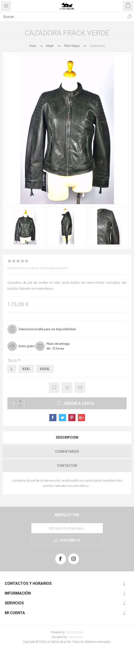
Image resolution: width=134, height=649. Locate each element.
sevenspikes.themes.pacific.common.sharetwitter (62, 417)
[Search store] (62, 16)
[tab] (67, 437)
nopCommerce (74, 632)
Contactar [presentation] (67, 466)
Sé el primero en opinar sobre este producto (37, 268)
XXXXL (45, 369)
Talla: (12, 360)
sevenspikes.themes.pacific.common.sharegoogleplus (81, 417)
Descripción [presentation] (67, 437)
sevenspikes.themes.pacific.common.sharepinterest (71, 417)
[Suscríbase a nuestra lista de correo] (67, 528)
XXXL (26, 369)
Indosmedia (75, 637)
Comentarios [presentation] (67, 451)
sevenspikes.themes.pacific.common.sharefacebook (52, 417)
